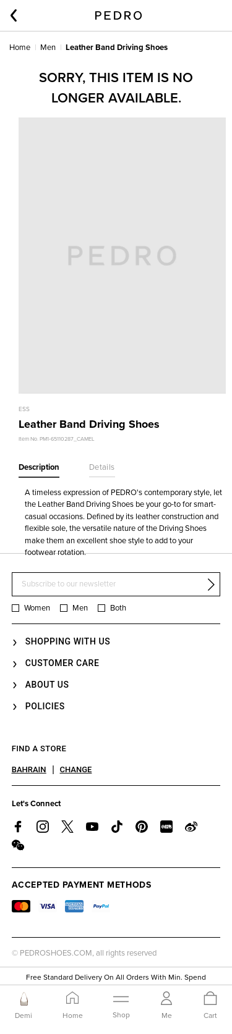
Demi (23, 1015)
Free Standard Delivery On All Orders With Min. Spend (116, 977)
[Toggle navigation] (121, 1005)
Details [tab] (102, 467)
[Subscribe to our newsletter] (116, 584)
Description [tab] (39, 467)
